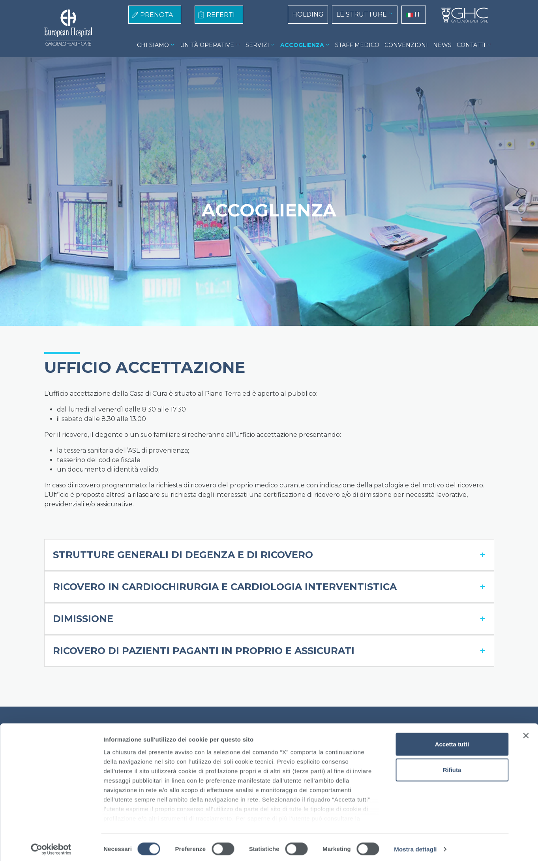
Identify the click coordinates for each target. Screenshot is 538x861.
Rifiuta (452, 766)
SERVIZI (257, 45)
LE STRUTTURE (361, 14)
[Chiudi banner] (526, 732)
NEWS (442, 45)
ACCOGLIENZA (302, 45)
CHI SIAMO (153, 45)
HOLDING (308, 14)
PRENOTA (156, 15)
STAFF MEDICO (357, 45)
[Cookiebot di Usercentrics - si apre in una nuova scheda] (51, 846)
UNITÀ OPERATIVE (207, 45)
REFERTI (220, 15)
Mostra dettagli (415, 845)
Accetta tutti (452, 740)
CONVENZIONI (406, 45)
